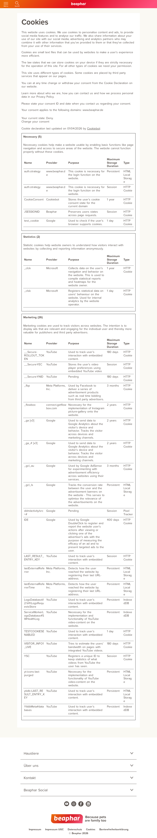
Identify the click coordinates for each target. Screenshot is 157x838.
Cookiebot (93, 128)
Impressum (35, 829)
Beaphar (51, 211)
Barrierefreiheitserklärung (113, 829)
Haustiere (31, 753)
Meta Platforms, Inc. (56, 387)
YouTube (51, 352)
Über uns (31, 765)
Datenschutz (75, 829)
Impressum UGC (54, 829)
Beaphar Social (36, 790)
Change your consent (35, 121)
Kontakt (30, 777)
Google (50, 220)
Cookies (90, 829)
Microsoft (52, 268)
